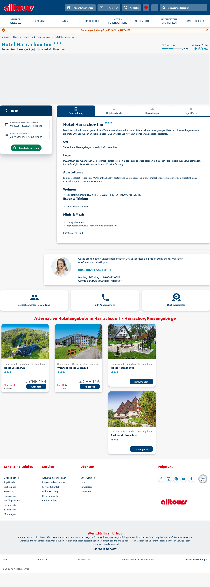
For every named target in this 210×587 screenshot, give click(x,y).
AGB (5, 559)
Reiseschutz (10, 504)
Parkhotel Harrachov (124, 435)
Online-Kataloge (50, 491)
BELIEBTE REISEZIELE (15, 21)
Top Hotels (9, 482)
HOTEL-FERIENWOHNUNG (117, 21)
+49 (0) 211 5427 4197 (105, 548)
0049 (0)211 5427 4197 (94, 270)
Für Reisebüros (49, 500)
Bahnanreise (10, 509)
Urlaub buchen (11, 477)
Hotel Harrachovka (122, 367)
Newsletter (86, 486)
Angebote (36, 386)
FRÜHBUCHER (92, 21)
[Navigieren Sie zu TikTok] (191, 479)
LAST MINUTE (41, 21)
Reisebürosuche (50, 495)
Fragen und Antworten (53, 482)
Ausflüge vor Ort (12, 500)
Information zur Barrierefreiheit (137, 559)
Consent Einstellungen (195, 559)
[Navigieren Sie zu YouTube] (184, 479)
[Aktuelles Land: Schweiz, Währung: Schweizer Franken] (154, 7)
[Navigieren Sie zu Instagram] (169, 479)
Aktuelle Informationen (54, 477)
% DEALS (66, 21)
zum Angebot (141, 381)
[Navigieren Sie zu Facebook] (161, 479)
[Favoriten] (146, 7)
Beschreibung (76, 110)
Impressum (42, 559)
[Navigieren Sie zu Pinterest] (176, 479)
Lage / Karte (191, 110)
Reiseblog (9, 491)
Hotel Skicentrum (15, 367)
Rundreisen (10, 495)
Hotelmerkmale (114, 110)
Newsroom (85, 491)
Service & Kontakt (51, 486)
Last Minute (10, 486)
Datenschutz (84, 559)
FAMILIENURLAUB (194, 21)
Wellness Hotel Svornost (72, 367)
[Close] (207, 30)
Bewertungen (152, 110)
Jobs (82, 482)
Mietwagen (10, 514)
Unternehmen (87, 477)
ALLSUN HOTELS (143, 21)
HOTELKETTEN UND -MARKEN (169, 21)
